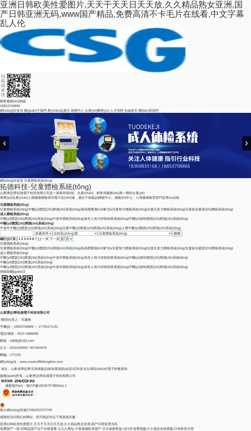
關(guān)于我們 (35, 110)
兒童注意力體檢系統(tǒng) (166, 209)
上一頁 (44, 239)
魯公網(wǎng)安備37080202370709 (26, 410)
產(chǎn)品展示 (58, 110)
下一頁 (54, 239)
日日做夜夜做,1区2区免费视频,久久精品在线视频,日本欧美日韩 (148, 429)
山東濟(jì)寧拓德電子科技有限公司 (50, 376)
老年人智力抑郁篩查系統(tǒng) (106, 219)
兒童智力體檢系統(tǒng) (129, 209)
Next (246, 143)
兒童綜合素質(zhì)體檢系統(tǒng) (209, 209)
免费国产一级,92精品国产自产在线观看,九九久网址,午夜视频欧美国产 (50, 429)
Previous (4, 143)
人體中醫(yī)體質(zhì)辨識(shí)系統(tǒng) (151, 228)
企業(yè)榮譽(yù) (97, 110)
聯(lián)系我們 (148, 110)
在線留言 (130, 110)
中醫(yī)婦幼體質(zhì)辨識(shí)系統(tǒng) (158, 219)
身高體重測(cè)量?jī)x (97, 209)
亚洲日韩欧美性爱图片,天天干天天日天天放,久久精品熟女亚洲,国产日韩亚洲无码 (58, 424)
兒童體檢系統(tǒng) (14, 204)
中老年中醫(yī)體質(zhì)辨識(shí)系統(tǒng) (31, 228)
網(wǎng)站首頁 (11, 110)
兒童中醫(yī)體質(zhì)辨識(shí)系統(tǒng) (92, 228)
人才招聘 (116, 110)
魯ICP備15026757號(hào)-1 (46, 385)
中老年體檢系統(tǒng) (68, 219)
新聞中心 (77, 110)
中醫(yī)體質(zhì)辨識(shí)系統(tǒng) (54, 209)
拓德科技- (45, 187)
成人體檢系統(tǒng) (14, 214)
